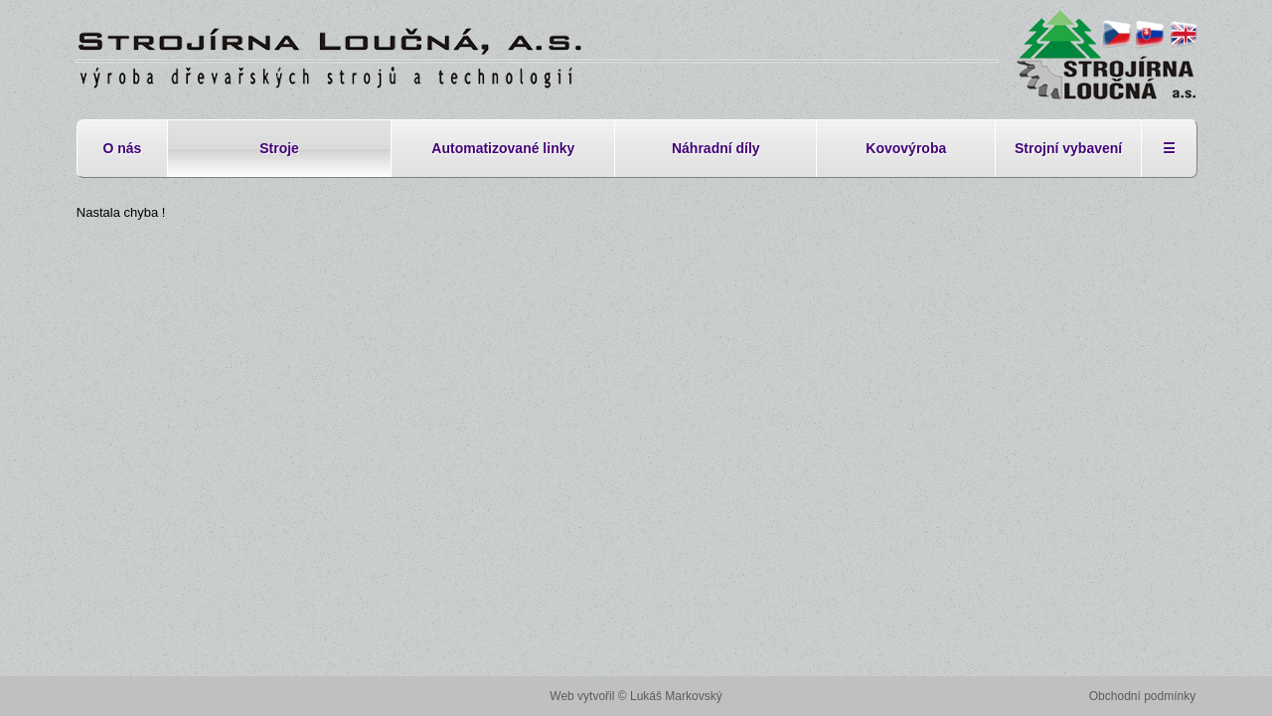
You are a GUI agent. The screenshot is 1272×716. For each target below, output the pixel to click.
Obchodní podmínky (1142, 696)
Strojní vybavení (1068, 148)
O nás (121, 148)
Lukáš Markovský (676, 696)
